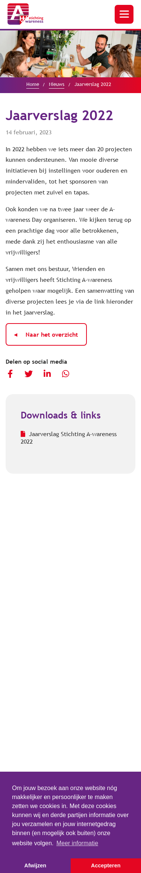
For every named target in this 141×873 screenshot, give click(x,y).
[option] (70, 53)
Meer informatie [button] (77, 843)
